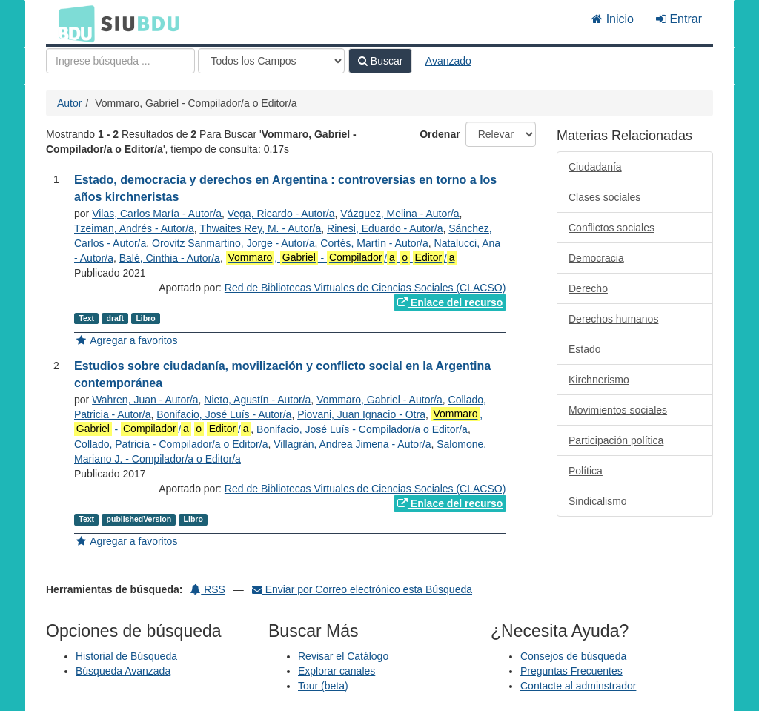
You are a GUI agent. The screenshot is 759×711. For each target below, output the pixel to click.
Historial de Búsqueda (126, 656)
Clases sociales (604, 197)
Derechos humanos (613, 319)
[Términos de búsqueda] (120, 60)
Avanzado (448, 61)
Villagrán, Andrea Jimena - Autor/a (352, 444)
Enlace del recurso (450, 302)
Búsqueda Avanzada (123, 671)
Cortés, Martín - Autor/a (374, 243)
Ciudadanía (595, 167)
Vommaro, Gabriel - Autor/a (379, 400)
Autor (69, 103)
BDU (72, 23)
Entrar (679, 19)
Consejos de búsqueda (573, 656)
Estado (585, 349)
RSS (207, 589)
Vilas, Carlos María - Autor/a (157, 213)
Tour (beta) (323, 686)
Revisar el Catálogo (343, 656)
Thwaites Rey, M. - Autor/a (260, 228)
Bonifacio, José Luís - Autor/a (223, 414)
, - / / (341, 258)
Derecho (588, 288)
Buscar (380, 61)
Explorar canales (336, 671)
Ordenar (440, 134)
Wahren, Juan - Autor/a (145, 400)
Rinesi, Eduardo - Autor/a (385, 228)
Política (586, 471)
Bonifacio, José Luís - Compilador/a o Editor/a (362, 429)
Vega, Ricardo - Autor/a (281, 213)
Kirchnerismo (599, 380)
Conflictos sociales (611, 228)
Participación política (616, 440)
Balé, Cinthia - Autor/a (169, 258)
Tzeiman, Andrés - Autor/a (134, 228)
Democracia (596, 258)
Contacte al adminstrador (578, 686)
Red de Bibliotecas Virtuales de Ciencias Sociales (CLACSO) (365, 288)
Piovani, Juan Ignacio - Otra (361, 414)
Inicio (612, 19)
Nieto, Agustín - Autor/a (257, 400)
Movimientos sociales (618, 410)
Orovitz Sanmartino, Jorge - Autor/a (233, 243)
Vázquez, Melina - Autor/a (399, 213)
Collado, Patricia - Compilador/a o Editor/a (171, 444)
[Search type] (271, 60)
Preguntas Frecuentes (571, 671)
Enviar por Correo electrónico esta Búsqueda (362, 589)
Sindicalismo (598, 501)
